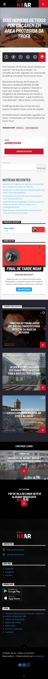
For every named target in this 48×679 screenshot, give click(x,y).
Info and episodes (24, 289)
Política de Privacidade (15, 619)
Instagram (9, 572)
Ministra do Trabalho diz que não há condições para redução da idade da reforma (24, 327)
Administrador (12, 143)
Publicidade (10, 625)
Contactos (9, 632)
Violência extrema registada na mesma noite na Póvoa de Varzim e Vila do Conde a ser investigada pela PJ (23, 204)
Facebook (9, 569)
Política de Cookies (13, 622)
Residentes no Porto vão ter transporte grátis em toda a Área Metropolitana (24, 370)
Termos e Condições (14, 629)
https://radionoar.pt (15, 550)
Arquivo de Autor (24, 151)
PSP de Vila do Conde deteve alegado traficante (24, 495)
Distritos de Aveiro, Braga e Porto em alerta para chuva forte (24, 461)
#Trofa (19, 128)
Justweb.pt (39, 656)
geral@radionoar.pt (15, 554)
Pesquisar (6, 163)
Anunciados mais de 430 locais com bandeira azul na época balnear (24, 413)
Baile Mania (9, 228)
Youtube (8, 575)
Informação (32, 128)
